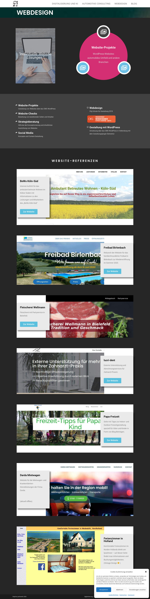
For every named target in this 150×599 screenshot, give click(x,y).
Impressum (131, 595)
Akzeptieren (103, 590)
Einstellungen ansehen (137, 590)
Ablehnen (119, 590)
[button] (146, 572)
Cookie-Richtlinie (113, 595)
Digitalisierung (88, 596)
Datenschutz (123, 595)
